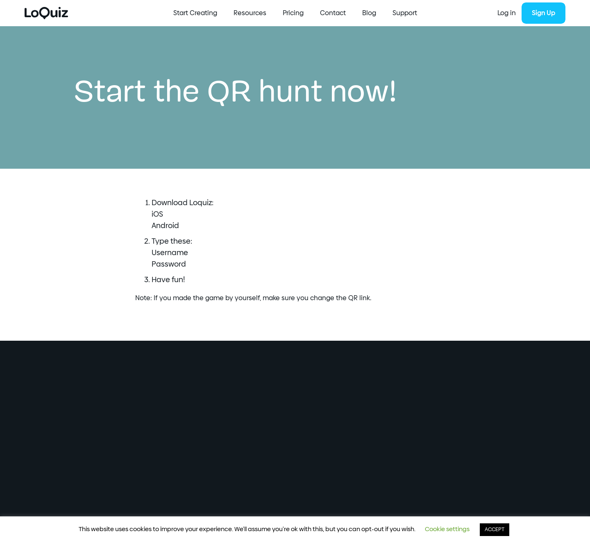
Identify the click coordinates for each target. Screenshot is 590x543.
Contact (333, 13)
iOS (157, 214)
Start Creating (195, 13)
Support (405, 13)
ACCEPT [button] (494, 529)
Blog (369, 13)
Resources (250, 13)
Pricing (293, 13)
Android (165, 226)
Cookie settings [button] (447, 529)
